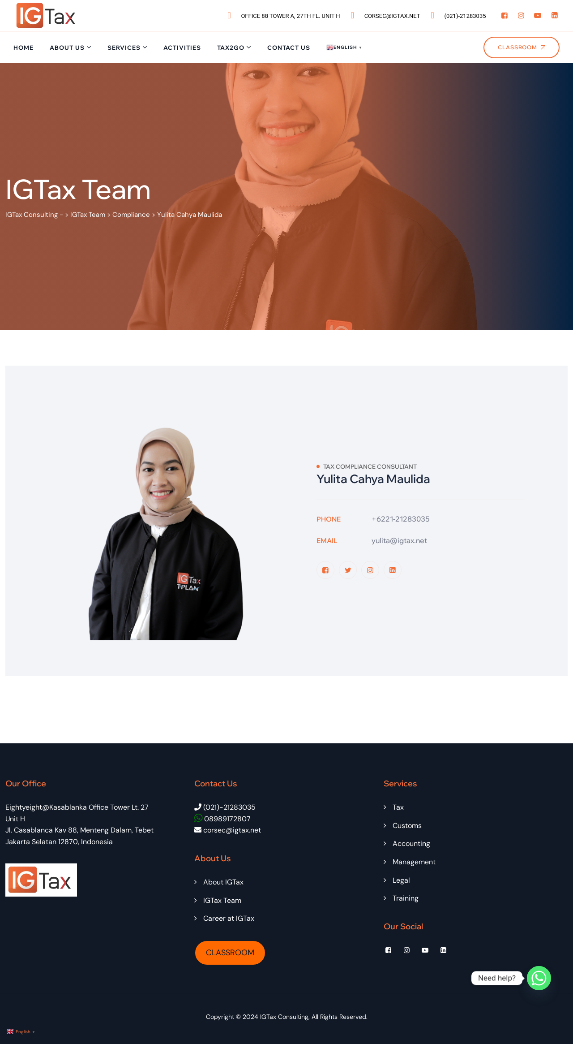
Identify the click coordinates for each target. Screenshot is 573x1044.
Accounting (411, 843)
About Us (67, 47)
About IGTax (223, 882)
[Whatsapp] (539, 978)
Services (124, 47)
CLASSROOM (230, 952)
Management (414, 862)
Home (23, 47)
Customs (407, 825)
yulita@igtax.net (399, 540)
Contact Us (288, 47)
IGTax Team (222, 900)
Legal (401, 880)
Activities (182, 47)
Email (327, 540)
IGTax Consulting (284, 1017)
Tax (398, 807)
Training (406, 898)
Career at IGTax (228, 918)
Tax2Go (230, 47)
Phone (328, 519)
